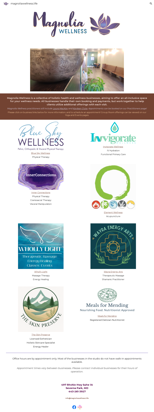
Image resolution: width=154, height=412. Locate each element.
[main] (77, 106)
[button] (151, 4)
